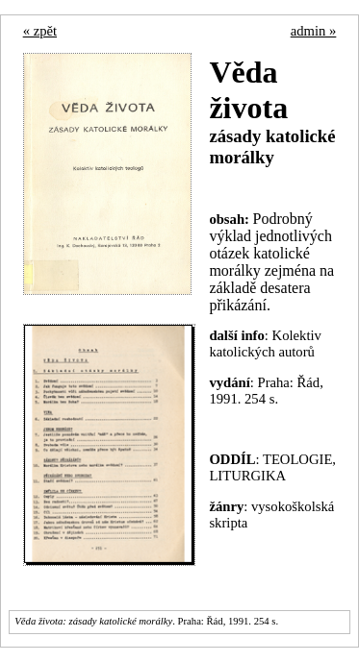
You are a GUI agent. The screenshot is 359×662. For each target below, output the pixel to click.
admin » (314, 30)
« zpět (40, 30)
